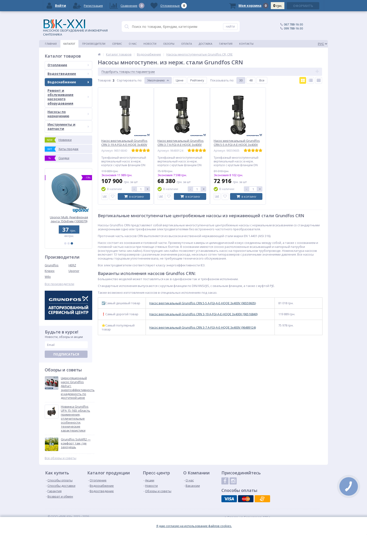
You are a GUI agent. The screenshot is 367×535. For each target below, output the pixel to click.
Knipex (50, 271)
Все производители (59, 284)
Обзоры (168, 43)
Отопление (68, 65)
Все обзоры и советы (60, 458)
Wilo (48, 277)
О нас (133, 43)
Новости (149, 43)
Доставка (205, 43)
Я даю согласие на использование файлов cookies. (194, 526)
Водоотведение (68, 73)
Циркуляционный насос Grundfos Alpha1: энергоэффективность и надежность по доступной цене (78, 388)
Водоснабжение (68, 82)
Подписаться (66, 354)
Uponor (74, 271)
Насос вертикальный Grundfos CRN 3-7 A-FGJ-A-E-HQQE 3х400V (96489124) (202, 328)
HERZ (72, 265)
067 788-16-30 (293, 24)
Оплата (186, 43)
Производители (93, 43)
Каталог (69, 43)
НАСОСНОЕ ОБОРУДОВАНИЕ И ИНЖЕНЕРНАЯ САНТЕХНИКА (75, 28)
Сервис (117, 43)
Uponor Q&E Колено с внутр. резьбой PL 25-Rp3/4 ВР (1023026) (68, 219)
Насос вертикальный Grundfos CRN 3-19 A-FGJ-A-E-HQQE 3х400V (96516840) (203, 314)
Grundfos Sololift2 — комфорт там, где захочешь (76, 443)
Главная (51, 43)
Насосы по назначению (68, 114)
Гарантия (225, 43)
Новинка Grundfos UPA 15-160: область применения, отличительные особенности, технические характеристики (75, 418)
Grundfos (52, 265)
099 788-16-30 (293, 28)
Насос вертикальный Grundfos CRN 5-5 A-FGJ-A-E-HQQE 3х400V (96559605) (202, 303)
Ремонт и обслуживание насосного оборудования (68, 97)
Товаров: (104, 80)
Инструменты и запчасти (68, 126)
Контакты (246, 43)
